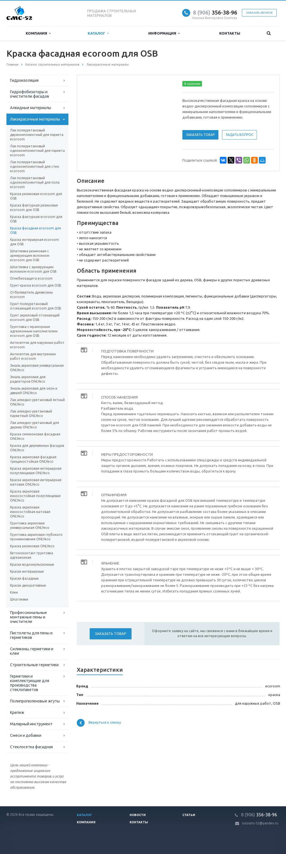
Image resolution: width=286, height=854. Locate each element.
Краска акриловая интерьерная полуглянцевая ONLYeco (35, 471)
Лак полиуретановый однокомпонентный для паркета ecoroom (37, 150)
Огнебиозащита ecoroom (31, 278)
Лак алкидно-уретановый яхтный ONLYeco (37, 402)
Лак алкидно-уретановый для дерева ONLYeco (34, 425)
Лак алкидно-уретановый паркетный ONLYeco (31, 413)
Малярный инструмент (31, 724)
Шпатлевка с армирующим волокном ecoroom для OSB (33, 269)
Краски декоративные (28, 585)
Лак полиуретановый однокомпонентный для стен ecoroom (34, 166)
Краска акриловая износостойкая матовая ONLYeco (30, 511)
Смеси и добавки (25, 735)
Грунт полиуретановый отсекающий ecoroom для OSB (35, 306)
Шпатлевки (19, 599)
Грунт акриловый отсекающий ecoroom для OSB (34, 317)
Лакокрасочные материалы (35, 119)
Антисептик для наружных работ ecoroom (37, 345)
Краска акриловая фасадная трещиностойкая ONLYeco (33, 459)
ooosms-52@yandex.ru (260, 823)
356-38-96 (215, 12)
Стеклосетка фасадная (31, 747)
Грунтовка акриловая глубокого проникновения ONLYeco (36, 537)
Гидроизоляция (24, 80)
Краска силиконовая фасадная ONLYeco (35, 436)
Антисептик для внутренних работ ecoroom (33, 356)
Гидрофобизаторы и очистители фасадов (29, 94)
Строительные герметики (34, 665)
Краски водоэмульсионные (32, 564)
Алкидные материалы (30, 107)
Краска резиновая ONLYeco (32, 546)
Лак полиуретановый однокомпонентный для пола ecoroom (34, 182)
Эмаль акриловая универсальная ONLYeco (37, 368)
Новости (138, 815)
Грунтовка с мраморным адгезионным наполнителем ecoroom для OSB (34, 331)
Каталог (98, 33)
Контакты (229, 33)
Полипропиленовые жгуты (35, 701)
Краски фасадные (24, 578)
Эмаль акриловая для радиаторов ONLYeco (28, 379)
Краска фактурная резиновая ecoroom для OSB (34, 207)
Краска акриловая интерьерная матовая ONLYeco (35, 482)
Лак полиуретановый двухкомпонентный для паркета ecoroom (36, 134)
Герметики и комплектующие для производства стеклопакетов (29, 683)
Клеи (14, 592)
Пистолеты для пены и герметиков (31, 635)
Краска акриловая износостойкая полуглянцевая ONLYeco (35, 496)
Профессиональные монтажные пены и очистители (28, 617)
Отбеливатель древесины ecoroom (31, 295)
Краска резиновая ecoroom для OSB (36, 196)
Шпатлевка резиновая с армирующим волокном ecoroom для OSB (29, 255)
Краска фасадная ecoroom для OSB (35, 230)
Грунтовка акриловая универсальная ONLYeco (29, 525)
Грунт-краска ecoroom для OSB (35, 285)
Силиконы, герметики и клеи (31, 651)
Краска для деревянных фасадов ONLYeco (37, 448)
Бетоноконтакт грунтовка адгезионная (31, 555)
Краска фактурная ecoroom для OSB (36, 219)
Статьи (188, 815)
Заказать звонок (259, 12)
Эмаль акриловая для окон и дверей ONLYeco (33, 391)
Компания (38, 33)
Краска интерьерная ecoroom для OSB (34, 242)
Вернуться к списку (99, 723)
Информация (164, 33)
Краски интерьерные (27, 571)
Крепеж (17, 712)
